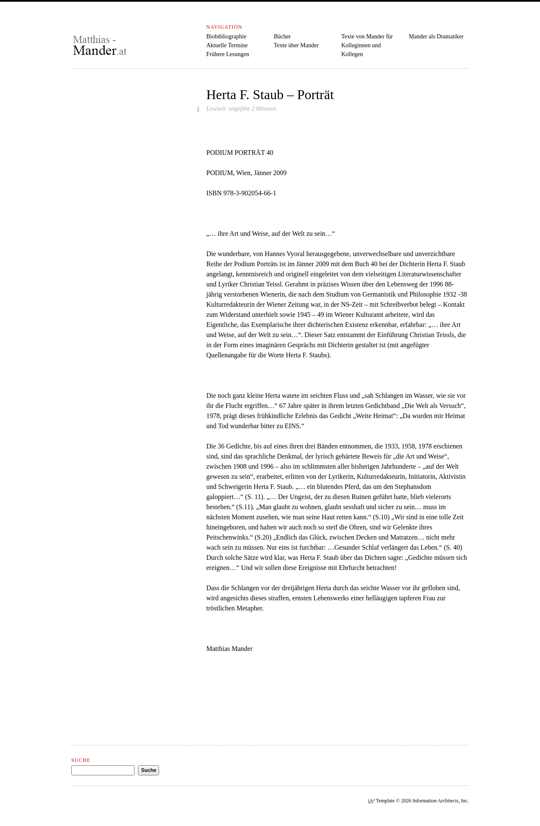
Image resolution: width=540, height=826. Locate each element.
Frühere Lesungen (227, 54)
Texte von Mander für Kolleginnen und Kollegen (367, 45)
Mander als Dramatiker (436, 36)
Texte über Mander (296, 45)
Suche (80, 760)
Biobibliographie (226, 36)
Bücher (282, 36)
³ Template (381, 801)
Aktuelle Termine (227, 45)
